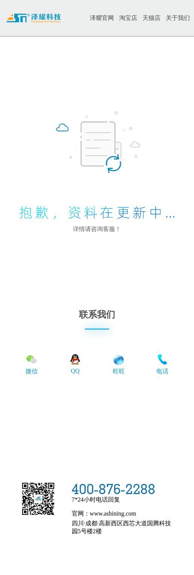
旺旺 (119, 363)
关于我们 (178, 18)
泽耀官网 (102, 18)
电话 (162, 363)
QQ (75, 363)
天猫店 (151, 18)
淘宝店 (128, 18)
